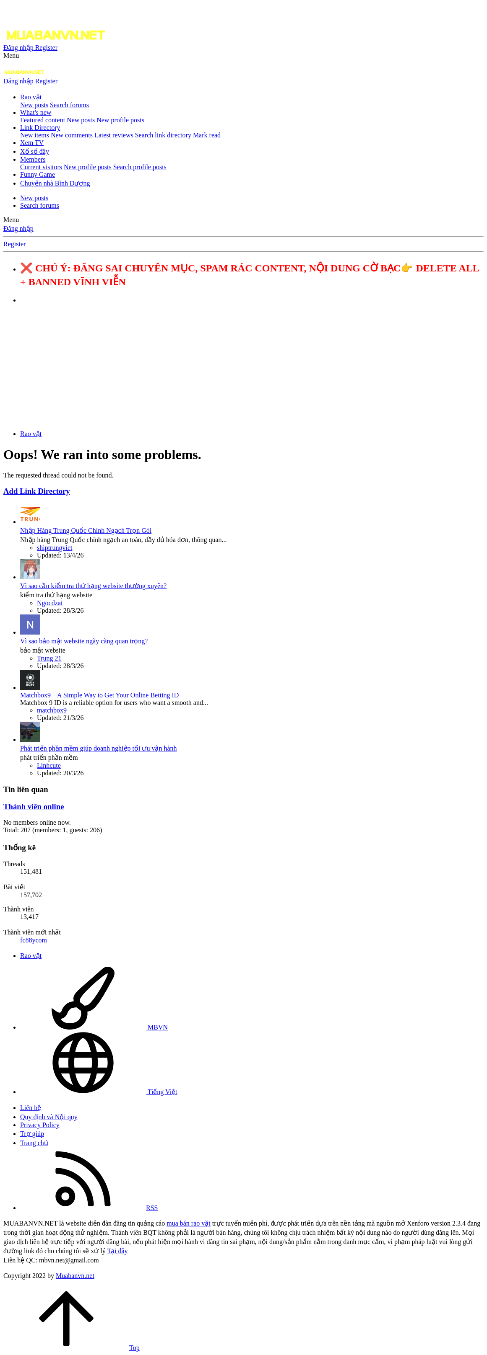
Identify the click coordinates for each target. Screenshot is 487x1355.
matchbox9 (52, 710)
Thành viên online (33, 806)
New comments (72, 135)
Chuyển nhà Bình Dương (55, 183)
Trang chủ (34, 1142)
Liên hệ (30, 1107)
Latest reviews (113, 135)
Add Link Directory (36, 491)
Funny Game (37, 174)
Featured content (42, 120)
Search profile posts (140, 166)
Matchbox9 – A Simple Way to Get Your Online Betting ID (99, 695)
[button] (11, 55)
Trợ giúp (32, 1133)
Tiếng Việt (98, 1091)
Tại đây (117, 1250)
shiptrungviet (54, 547)
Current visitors (41, 166)
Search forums (69, 104)
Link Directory (40, 127)
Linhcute (49, 765)
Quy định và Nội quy (49, 1116)
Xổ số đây (34, 151)
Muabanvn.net (75, 1275)
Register (14, 244)
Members (32, 159)
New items (34, 135)
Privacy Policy (40, 1124)
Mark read (207, 135)
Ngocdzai (50, 603)
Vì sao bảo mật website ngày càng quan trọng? (84, 641)
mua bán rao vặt (189, 1223)
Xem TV (32, 142)
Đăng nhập (18, 228)
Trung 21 (49, 658)
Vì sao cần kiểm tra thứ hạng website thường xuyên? (93, 585)
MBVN (94, 1027)
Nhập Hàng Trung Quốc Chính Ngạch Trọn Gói (85, 530)
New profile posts (120, 120)
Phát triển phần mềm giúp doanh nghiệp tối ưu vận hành (98, 748)
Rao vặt (31, 97)
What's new (35, 112)
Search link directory (163, 135)
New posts (34, 104)
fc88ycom (33, 940)
